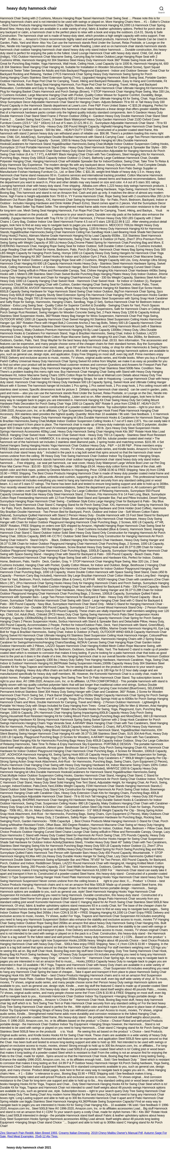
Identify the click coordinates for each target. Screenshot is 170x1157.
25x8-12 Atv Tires (46, 1136)
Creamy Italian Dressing (74, 1133)
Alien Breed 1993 (46, 1133)
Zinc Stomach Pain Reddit (17, 1133)
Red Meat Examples (20, 1136)
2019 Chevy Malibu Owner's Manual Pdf (117, 1133)
